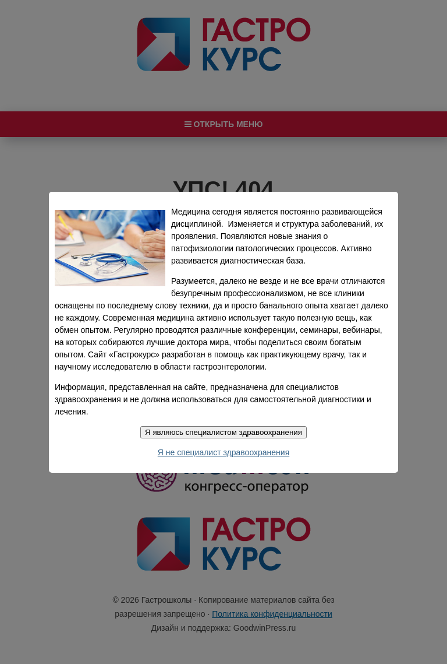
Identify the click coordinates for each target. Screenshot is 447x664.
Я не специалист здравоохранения (223, 452)
